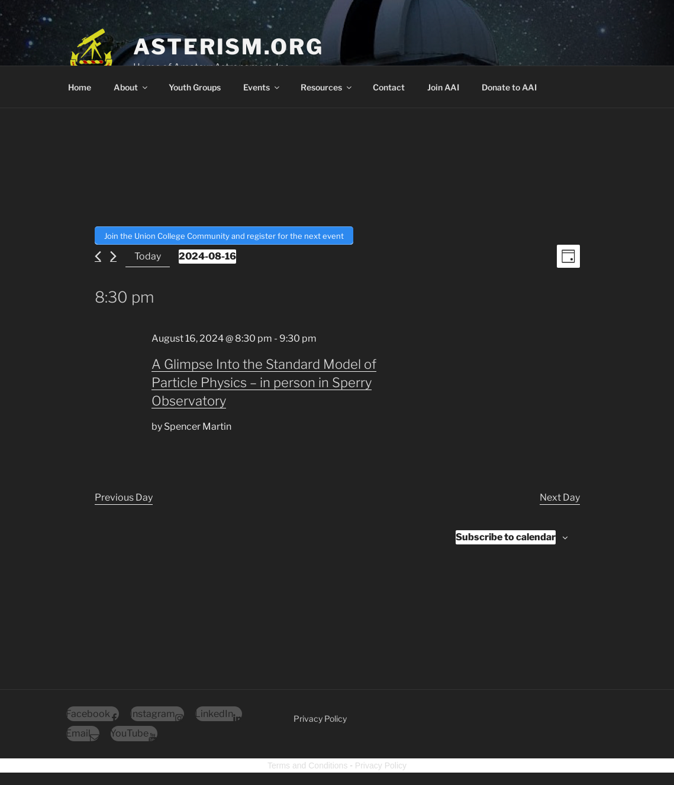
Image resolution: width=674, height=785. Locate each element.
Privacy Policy (320, 717)
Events (262, 87)
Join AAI (443, 87)
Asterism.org (228, 47)
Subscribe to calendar (506, 535)
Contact (389, 87)
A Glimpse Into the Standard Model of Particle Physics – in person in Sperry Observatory (263, 381)
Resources (327, 87)
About (131, 87)
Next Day (560, 495)
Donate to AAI (509, 87)
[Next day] (113, 254)
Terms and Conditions (307, 763)
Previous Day (124, 495)
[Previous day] (98, 254)
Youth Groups (195, 87)
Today (147, 254)
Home (79, 87)
